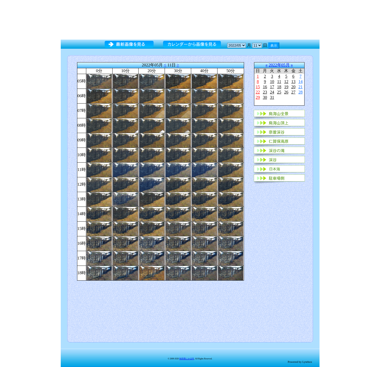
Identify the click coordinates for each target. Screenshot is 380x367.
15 (258, 87)
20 (293, 87)
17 (272, 87)
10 (272, 81)
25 (279, 92)
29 (258, 97)
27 (293, 92)
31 (272, 97)
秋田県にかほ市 (186, 359)
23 (265, 92)
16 (265, 87)
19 (286, 87)
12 (286, 81)
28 (300, 92)
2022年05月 (279, 65)
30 (265, 97)
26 (286, 92)
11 (279, 81)
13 (293, 81)
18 (279, 87)
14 (300, 81)
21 (300, 87)
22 (258, 92)
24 (272, 92)
